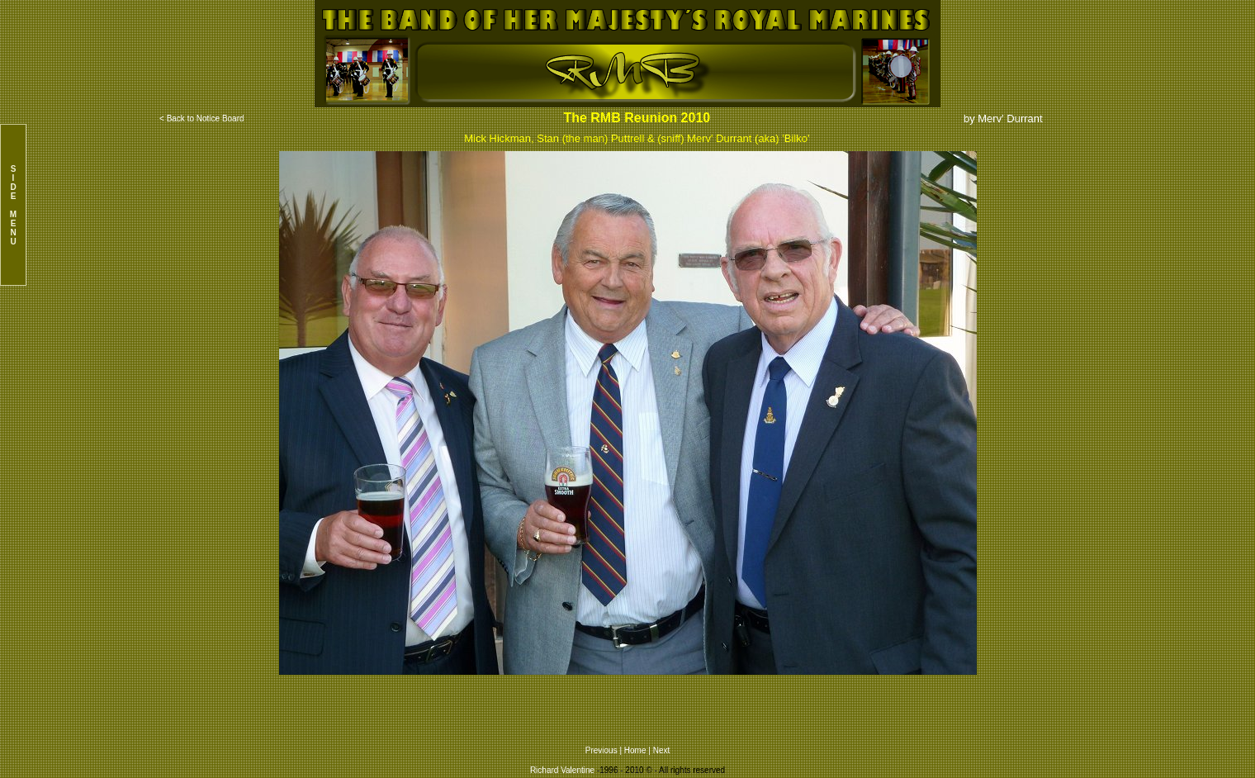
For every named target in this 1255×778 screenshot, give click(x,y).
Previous (602, 750)
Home (635, 750)
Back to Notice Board (205, 118)
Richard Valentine (562, 770)
